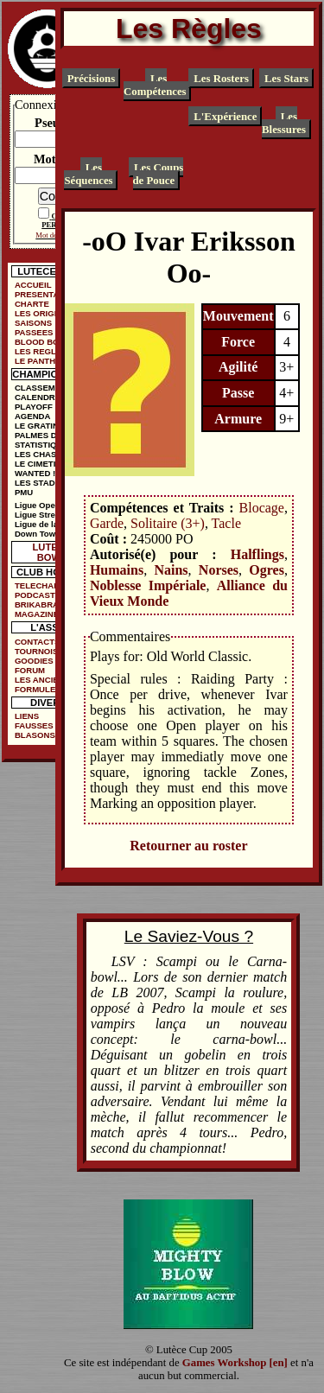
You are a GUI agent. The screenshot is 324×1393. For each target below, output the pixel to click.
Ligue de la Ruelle (50, 524)
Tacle (226, 523)
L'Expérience (225, 116)
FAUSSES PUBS (47, 725)
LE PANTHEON (44, 361)
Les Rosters (221, 79)
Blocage (261, 507)
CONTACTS (37, 641)
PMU (24, 492)
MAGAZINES (40, 614)
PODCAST (35, 595)
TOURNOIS (36, 651)
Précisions (91, 79)
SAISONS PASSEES (34, 327)
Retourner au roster (188, 845)
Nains (170, 570)
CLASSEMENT (43, 387)
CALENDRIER (42, 397)
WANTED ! (35, 473)
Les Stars (286, 79)
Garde (107, 523)
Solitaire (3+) (167, 523)
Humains (116, 570)
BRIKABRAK (40, 604)
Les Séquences (88, 173)
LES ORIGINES (44, 313)
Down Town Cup (47, 533)
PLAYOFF (34, 406)
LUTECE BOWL (52, 552)
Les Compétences (155, 85)
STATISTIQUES (44, 444)
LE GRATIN (37, 425)
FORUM (30, 670)
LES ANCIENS (42, 679)
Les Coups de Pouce (158, 173)
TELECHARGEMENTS (52, 585)
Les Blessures (284, 122)
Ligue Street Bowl (50, 514)
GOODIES (34, 660)
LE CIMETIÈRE (44, 463)
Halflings (257, 554)
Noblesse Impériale (148, 585)
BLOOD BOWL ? (47, 342)
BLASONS (35, 735)
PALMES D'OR (43, 435)
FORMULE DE (42, 689)
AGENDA (33, 416)
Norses (218, 570)
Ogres (266, 570)
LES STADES (41, 482)
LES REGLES (41, 351)
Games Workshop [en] (235, 1363)
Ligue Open (37, 505)
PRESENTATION (47, 294)
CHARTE (32, 303)
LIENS (27, 716)
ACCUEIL (33, 284)
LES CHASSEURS (50, 454)
